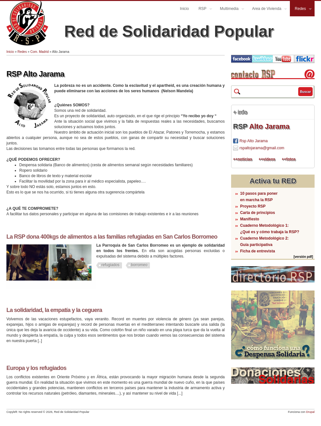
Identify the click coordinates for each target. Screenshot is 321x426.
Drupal (310, 412)
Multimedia (229, 9)
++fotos (288, 159)
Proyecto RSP (252, 206)
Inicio (184, 8)
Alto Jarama (269, 126)
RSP (203, 9)
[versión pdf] (303, 256)
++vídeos (266, 159)
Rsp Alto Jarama (253, 141)
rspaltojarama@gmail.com (261, 148)
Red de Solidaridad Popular (169, 31)
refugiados (110, 265)
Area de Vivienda (267, 9)
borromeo (139, 265)
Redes (301, 9)
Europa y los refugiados (36, 368)
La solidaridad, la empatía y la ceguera (54, 310)
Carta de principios (257, 212)
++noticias (242, 159)
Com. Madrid (39, 51)
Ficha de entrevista (257, 251)
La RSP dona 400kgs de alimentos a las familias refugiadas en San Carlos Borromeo (111, 236)
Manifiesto (249, 219)
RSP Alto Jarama (35, 74)
